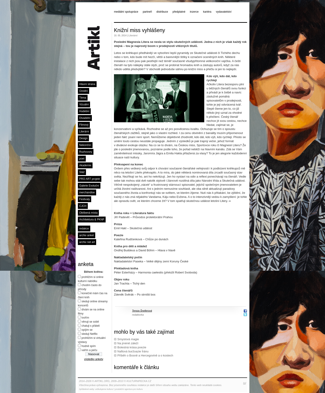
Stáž (82, 172)
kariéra (207, 11)
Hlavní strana (87, 84)
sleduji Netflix (89, 333)
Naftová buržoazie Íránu (133, 351)
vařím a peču (89, 350)
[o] (244, 383)
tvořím (85, 317)
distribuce (162, 11)
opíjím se (87, 329)
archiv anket (86, 235)
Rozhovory (85, 151)
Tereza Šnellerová (142, 310)
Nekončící (85, 145)
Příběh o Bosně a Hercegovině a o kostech (145, 355)
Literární (84, 131)
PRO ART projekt (89, 178)
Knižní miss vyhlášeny (139, 30)
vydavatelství (224, 11)
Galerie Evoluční (89, 185)
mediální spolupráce (126, 11)
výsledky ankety (93, 359)
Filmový (83, 124)
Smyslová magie (128, 339)
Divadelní (85, 118)
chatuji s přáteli (90, 325)
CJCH (82, 206)
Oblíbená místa (88, 212)
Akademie (85, 165)
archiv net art (87, 242)
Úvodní (83, 90)
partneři (147, 11)
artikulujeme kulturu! (104, 389)
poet (81, 158)
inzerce (194, 11)
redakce (84, 228)
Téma (82, 97)
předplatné (178, 11)
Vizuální (84, 104)
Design (83, 138)
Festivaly (84, 199)
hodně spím (88, 346)
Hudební (84, 111)
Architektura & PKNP (91, 219)
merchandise (87, 192)
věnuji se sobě (90, 321)
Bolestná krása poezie (131, 347)
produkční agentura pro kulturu (129, 389)
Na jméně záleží (127, 343)
